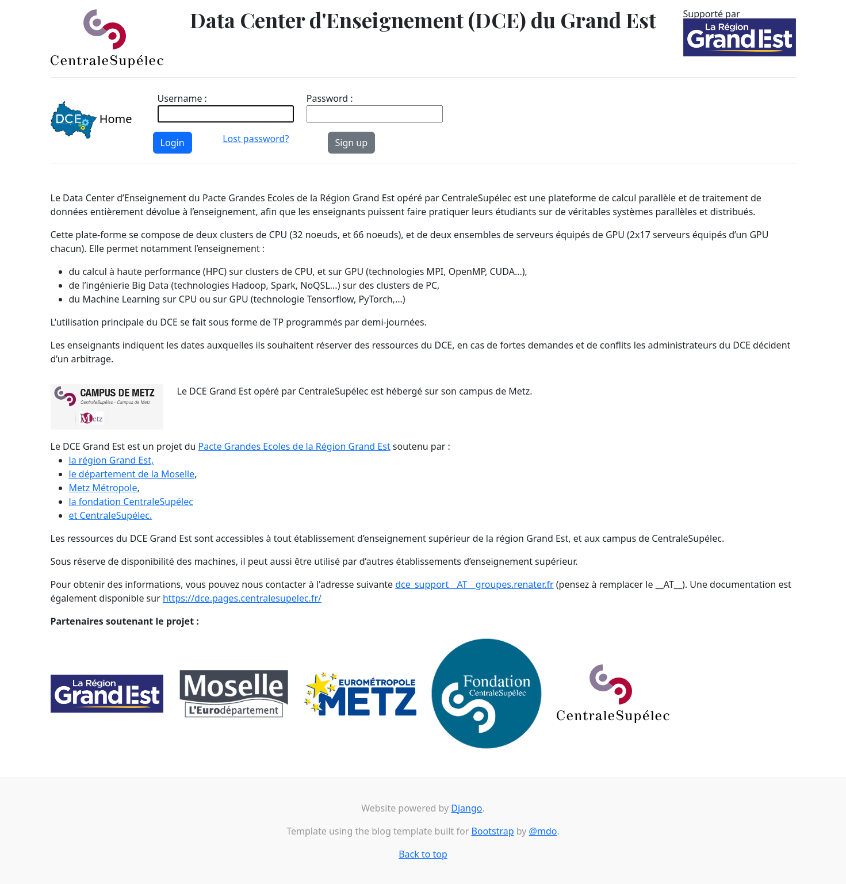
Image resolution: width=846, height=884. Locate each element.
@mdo (543, 831)
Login (172, 142)
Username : (182, 98)
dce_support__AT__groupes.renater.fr (474, 584)
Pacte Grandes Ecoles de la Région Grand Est (294, 446)
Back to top (423, 854)
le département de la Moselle (132, 474)
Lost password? (256, 138)
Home (91, 120)
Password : (330, 98)
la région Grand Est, (111, 460)
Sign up (351, 142)
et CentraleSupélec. (110, 515)
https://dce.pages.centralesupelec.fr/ (242, 598)
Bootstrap (492, 831)
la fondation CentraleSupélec (131, 501)
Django (466, 808)
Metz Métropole (103, 487)
